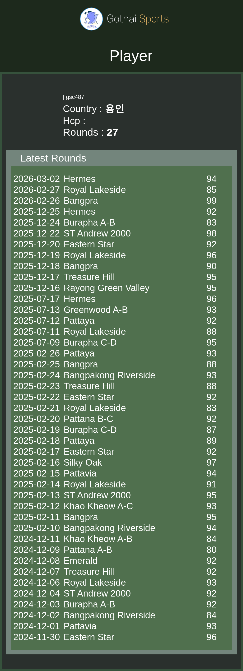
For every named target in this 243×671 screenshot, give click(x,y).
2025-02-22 (36, 397)
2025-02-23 (36, 386)
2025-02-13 (36, 495)
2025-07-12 (36, 320)
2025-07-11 (36, 331)
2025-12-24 (36, 222)
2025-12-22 (36, 233)
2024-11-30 (36, 637)
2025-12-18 (36, 266)
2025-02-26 (36, 353)
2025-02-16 (36, 462)
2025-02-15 (36, 473)
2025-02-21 (36, 408)
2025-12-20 (36, 244)
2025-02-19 (36, 430)
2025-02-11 (36, 517)
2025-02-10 (36, 528)
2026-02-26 (36, 200)
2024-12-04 (36, 593)
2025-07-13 (36, 310)
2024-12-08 (36, 560)
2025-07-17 (36, 299)
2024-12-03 (36, 604)
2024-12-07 (36, 571)
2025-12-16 (36, 288)
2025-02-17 (36, 451)
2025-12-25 (36, 211)
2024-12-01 (36, 626)
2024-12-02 (36, 615)
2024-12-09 (36, 550)
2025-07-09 (36, 342)
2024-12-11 (36, 539)
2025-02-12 (36, 506)
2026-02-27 (36, 190)
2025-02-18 (36, 440)
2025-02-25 (36, 364)
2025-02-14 (36, 484)
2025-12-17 (36, 277)
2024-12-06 (36, 582)
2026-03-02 (36, 179)
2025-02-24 (36, 375)
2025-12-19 (36, 255)
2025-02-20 (36, 419)
